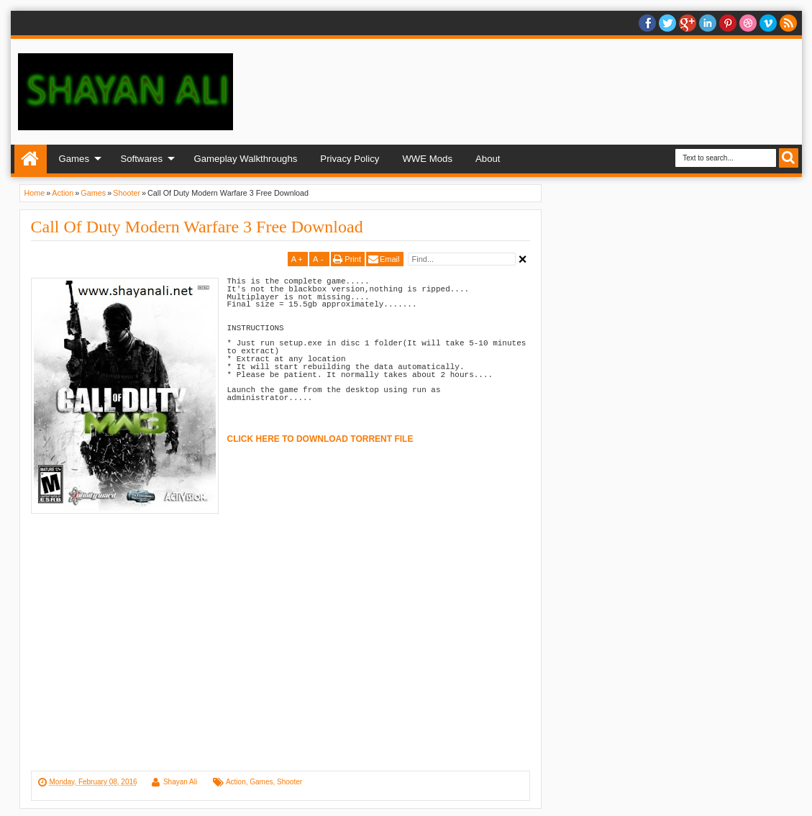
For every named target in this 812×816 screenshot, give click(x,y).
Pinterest (727, 23)
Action (236, 782)
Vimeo (768, 23)
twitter (667, 23)
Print (353, 259)
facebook (647, 23)
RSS (788, 23)
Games (74, 158)
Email (390, 259)
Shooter (289, 782)
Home (30, 159)
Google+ (687, 23)
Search (788, 158)
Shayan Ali (180, 782)
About (487, 158)
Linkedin (707, 23)
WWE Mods (427, 158)
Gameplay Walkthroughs (245, 158)
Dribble (748, 23)
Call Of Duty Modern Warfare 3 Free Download (197, 226)
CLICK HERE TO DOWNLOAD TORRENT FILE (320, 439)
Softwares (141, 158)
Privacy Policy (349, 158)
